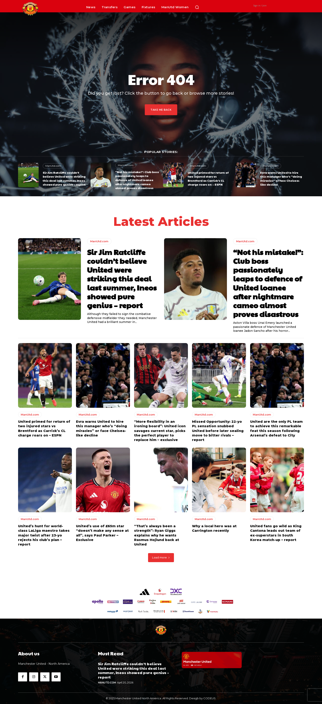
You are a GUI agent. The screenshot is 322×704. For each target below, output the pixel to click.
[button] (197, 7)
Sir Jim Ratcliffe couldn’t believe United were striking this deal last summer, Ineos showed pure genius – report (64, 178)
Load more (161, 557)
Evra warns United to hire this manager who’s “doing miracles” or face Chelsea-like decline (281, 178)
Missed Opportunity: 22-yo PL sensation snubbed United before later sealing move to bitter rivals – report (218, 431)
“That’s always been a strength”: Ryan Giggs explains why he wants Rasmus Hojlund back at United (156, 535)
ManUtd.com (53, 165)
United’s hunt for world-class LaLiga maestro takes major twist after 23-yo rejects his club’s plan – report (44, 535)
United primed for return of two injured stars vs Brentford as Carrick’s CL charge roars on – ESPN (208, 178)
